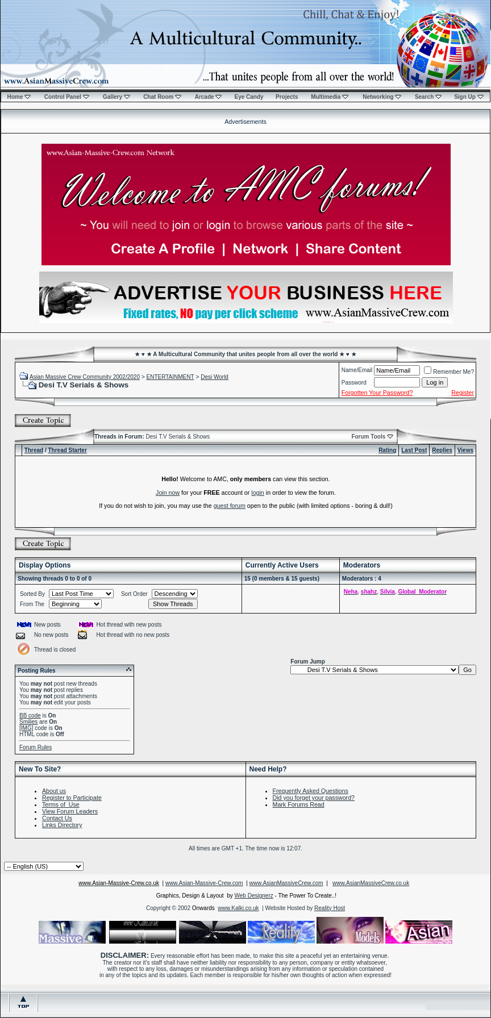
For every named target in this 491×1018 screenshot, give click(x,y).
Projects (287, 97)
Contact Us (57, 818)
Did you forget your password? (314, 797)
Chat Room (162, 97)
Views (465, 450)
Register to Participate (72, 797)
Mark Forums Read (298, 804)
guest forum (230, 505)
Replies (442, 450)
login (257, 492)
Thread (33, 450)
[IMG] (26, 728)
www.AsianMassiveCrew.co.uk (370, 883)
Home (19, 97)
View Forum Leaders (70, 811)
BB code (30, 715)
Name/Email (357, 370)
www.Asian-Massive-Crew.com (204, 883)
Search (428, 97)
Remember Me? (449, 372)
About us (54, 790)
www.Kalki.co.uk (238, 908)
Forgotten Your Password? (377, 392)
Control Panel (66, 97)
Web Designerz (254, 895)
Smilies (28, 722)
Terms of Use (61, 804)
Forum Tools (368, 436)
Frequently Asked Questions (310, 790)
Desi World (214, 377)
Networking (382, 97)
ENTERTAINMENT (170, 377)
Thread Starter (67, 450)
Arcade (208, 97)
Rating (387, 450)
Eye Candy (248, 97)
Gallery (116, 97)
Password (354, 382)
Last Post (414, 450)
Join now (168, 492)
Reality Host (329, 908)
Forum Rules (35, 747)
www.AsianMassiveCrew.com (286, 883)
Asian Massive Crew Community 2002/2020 (85, 377)
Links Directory (62, 824)
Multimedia (329, 97)
